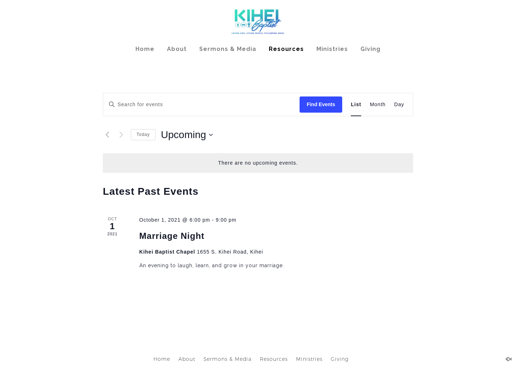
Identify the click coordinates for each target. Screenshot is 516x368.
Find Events (321, 104)
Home (144, 49)
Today (143, 134)
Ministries (332, 49)
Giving (370, 49)
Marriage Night (172, 236)
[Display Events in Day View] (399, 104)
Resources (286, 49)
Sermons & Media (227, 49)
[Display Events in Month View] (378, 104)
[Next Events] (121, 135)
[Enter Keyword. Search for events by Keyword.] (201, 104)
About (177, 49)
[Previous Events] (107, 135)
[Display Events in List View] (356, 104)
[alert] (258, 163)
